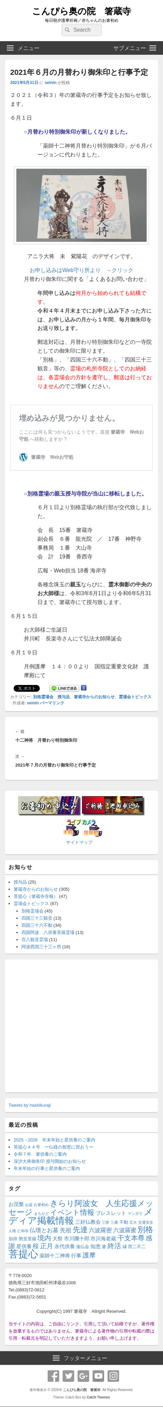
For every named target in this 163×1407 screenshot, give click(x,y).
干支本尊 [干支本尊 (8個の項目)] (131, 1238)
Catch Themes (98, 1397)
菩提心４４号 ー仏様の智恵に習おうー (53, 1147)
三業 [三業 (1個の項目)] (114, 1222)
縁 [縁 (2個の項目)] (125, 1246)
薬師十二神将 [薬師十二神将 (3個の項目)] (54, 1255)
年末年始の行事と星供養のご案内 (47, 1168)
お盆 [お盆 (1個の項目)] (29, 1205)
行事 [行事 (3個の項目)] (76, 1255)
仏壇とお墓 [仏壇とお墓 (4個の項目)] (44, 1230)
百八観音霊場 (34, 939)
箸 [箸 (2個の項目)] (104, 1246)
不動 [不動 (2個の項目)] (123, 1222)
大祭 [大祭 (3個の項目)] (57, 1238)
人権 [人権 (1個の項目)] (12, 1231)
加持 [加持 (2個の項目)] (13, 1238)
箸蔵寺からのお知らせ (94, 696)
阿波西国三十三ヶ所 (41, 946)
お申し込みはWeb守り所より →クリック (81, 270)
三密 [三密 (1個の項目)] (105, 1222)
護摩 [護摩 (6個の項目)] (89, 1255)
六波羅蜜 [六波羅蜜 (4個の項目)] (124, 1230)
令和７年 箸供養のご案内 (40, 1154)
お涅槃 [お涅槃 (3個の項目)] (16, 1204)
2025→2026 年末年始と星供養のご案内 (54, 1139)
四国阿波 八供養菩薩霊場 (48, 932)
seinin (50, 82)
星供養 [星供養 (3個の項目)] (24, 1246)
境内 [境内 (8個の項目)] (44, 1238)
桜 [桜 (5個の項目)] (36, 1246)
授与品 (64, 696)
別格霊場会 (43, 696)
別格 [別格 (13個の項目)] (145, 1229)
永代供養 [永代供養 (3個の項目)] (64, 1246)
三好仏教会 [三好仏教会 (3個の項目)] (88, 1222)
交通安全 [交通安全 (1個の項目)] (145, 1222)
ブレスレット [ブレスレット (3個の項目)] (111, 1213)
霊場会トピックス (135, 696)
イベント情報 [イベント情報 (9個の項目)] (72, 1212)
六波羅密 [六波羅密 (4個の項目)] (100, 1230)
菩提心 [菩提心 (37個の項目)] (23, 1253)
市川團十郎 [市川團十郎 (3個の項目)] (76, 1238)
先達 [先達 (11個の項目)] (80, 1229)
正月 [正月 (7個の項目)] (46, 1246)
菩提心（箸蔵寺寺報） (36, 896)
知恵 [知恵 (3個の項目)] (96, 1246)
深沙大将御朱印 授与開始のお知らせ (50, 1161)
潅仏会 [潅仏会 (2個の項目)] (82, 1246)
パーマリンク (52, 703)
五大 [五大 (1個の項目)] (133, 1222)
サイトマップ (79, 842)
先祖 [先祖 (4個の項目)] (65, 1230)
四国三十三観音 (36, 918)
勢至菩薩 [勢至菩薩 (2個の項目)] (27, 1238)
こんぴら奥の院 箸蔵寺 (81, 11)
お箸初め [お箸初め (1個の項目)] (41, 1205)
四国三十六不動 (36, 925)
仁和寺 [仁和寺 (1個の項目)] (23, 1231)
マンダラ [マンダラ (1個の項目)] (135, 1213)
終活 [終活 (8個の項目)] (114, 1246)
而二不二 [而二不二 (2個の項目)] (137, 1246)
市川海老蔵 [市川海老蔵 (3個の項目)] (103, 1238)
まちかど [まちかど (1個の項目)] (41, 1213)
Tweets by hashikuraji (30, 1105)
